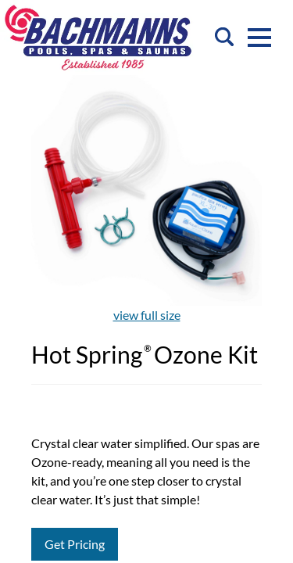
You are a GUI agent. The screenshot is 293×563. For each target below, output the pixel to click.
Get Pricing (75, 543)
